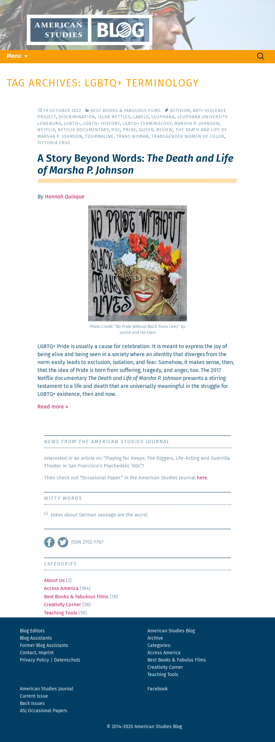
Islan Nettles (114, 117)
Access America (61, 588)
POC (115, 130)
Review (164, 130)
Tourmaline (99, 136)
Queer (146, 130)
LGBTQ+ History (101, 124)
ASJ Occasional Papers (43, 711)
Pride (129, 130)
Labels (141, 117)
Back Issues (32, 703)
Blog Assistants (36, 638)
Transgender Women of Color (187, 136)
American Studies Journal (46, 689)
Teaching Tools (60, 612)
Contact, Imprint (37, 653)
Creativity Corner (62, 604)
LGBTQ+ (72, 124)
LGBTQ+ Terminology (147, 124)
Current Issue (34, 696)
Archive (155, 638)
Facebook (157, 689)
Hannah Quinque (64, 196)
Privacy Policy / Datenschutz (50, 660)
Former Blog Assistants (44, 645)
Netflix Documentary (83, 130)
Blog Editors (32, 631)
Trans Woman (132, 136)
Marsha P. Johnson (196, 124)
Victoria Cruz (54, 143)
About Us (54, 580)
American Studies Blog (171, 631)
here (202, 477)
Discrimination (77, 117)
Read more (52, 406)
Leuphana (163, 117)
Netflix (46, 130)
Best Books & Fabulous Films (125, 111)
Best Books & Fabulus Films (176, 660)
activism (180, 111)
